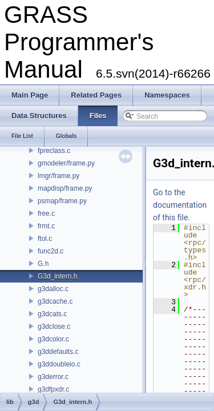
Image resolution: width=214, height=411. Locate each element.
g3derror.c (53, 377)
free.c (46, 213)
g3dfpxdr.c (53, 389)
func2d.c (50, 251)
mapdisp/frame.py (65, 188)
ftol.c (45, 239)
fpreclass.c (54, 151)
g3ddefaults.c (58, 352)
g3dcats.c (52, 314)
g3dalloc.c (53, 289)
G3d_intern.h (57, 276)
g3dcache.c (55, 301)
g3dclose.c (54, 327)
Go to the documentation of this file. (180, 205)
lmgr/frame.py (58, 176)
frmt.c (46, 226)
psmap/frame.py (62, 201)
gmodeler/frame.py (66, 163)
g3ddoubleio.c (59, 364)
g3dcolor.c (53, 339)
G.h (43, 264)
